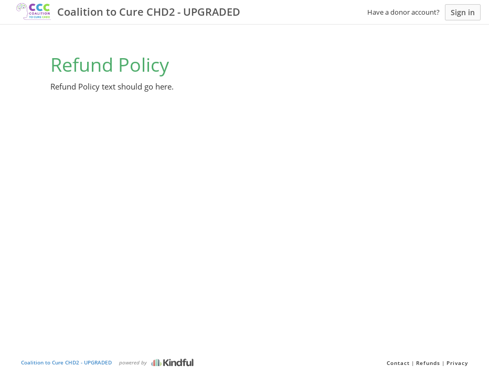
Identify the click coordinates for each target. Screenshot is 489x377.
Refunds (428, 363)
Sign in (463, 12)
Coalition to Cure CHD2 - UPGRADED (66, 362)
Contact (398, 363)
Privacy (457, 363)
